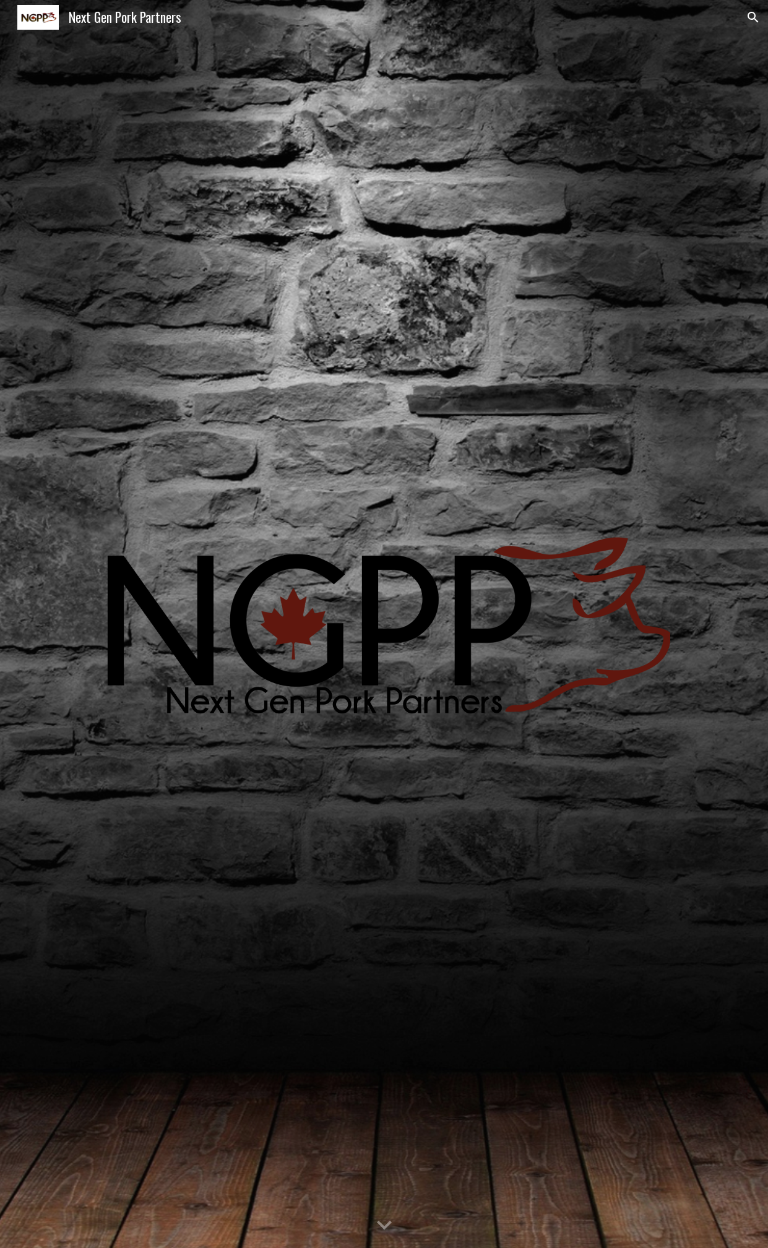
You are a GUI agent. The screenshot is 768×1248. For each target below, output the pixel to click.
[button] (753, 17)
